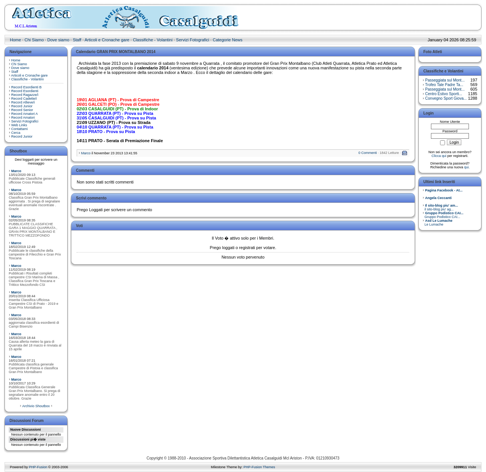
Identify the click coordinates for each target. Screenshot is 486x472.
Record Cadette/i (24, 98)
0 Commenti (367, 153)
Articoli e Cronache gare (107, 40)
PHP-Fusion (38, 467)
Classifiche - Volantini (153, 40)
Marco (16, 171)
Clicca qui (438, 156)
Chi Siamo (34, 40)
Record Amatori (23, 117)
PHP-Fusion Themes (259, 467)
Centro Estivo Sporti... (443, 94)
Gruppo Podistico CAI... (443, 215)
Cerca (16, 133)
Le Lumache (438, 222)
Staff (77, 40)
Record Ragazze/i (25, 95)
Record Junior (22, 106)
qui (466, 167)
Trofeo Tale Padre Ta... (444, 85)
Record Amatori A (24, 114)
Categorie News (227, 40)
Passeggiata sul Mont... (445, 80)
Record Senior (22, 110)
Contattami (19, 129)
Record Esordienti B (26, 87)
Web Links (19, 125)
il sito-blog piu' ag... (440, 207)
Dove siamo (58, 40)
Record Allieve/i (23, 102)
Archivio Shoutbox (36, 406)
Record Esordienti (25, 91)
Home (15, 40)
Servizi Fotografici (192, 40)
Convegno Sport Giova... (446, 98)
